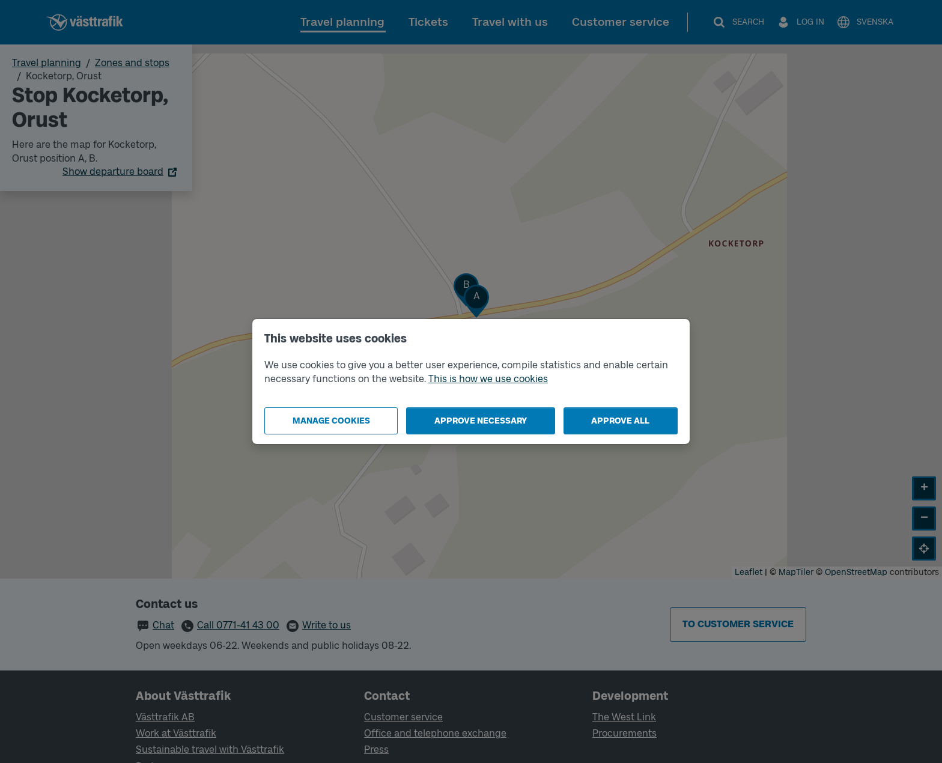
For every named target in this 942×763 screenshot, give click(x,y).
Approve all (620, 421)
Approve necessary (480, 421)
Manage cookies (331, 421)
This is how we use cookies (488, 379)
